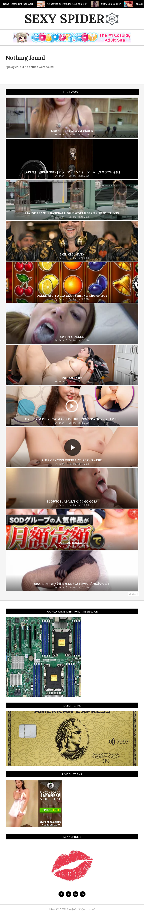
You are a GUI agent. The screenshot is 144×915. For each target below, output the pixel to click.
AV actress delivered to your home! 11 (84, 3)
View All (133, 594)
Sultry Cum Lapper (128, 3)
